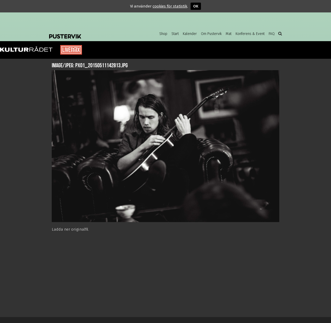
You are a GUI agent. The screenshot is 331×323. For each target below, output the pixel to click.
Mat (228, 34)
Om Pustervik (211, 34)
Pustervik (90, 32)
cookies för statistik (170, 6)
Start (175, 34)
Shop (163, 34)
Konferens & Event (250, 34)
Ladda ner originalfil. (70, 229)
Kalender (190, 34)
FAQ (272, 34)
